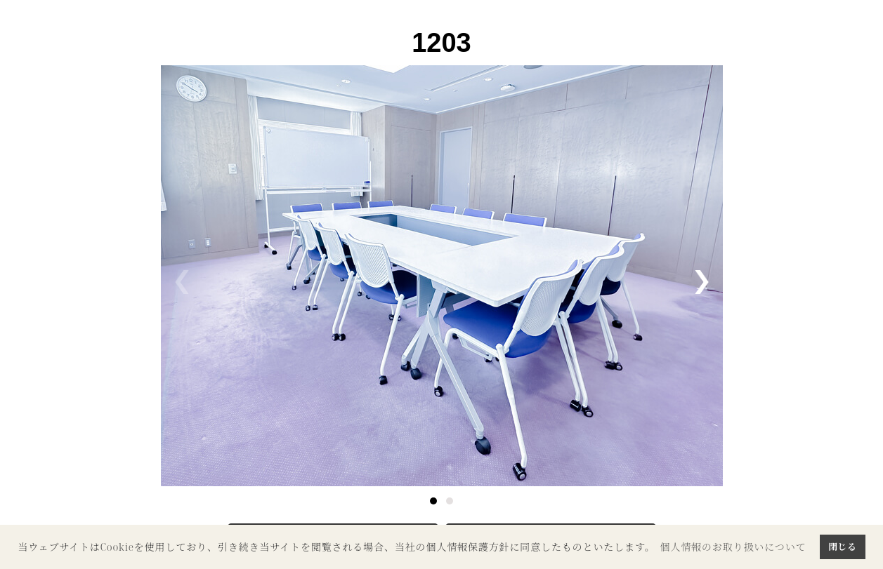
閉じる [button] (842, 546)
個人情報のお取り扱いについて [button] (733, 547)
